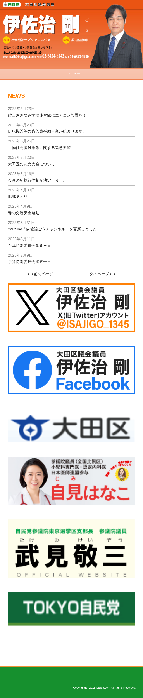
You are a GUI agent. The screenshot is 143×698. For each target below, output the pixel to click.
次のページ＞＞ (103, 274)
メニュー (71, 74)
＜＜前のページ (39, 274)
